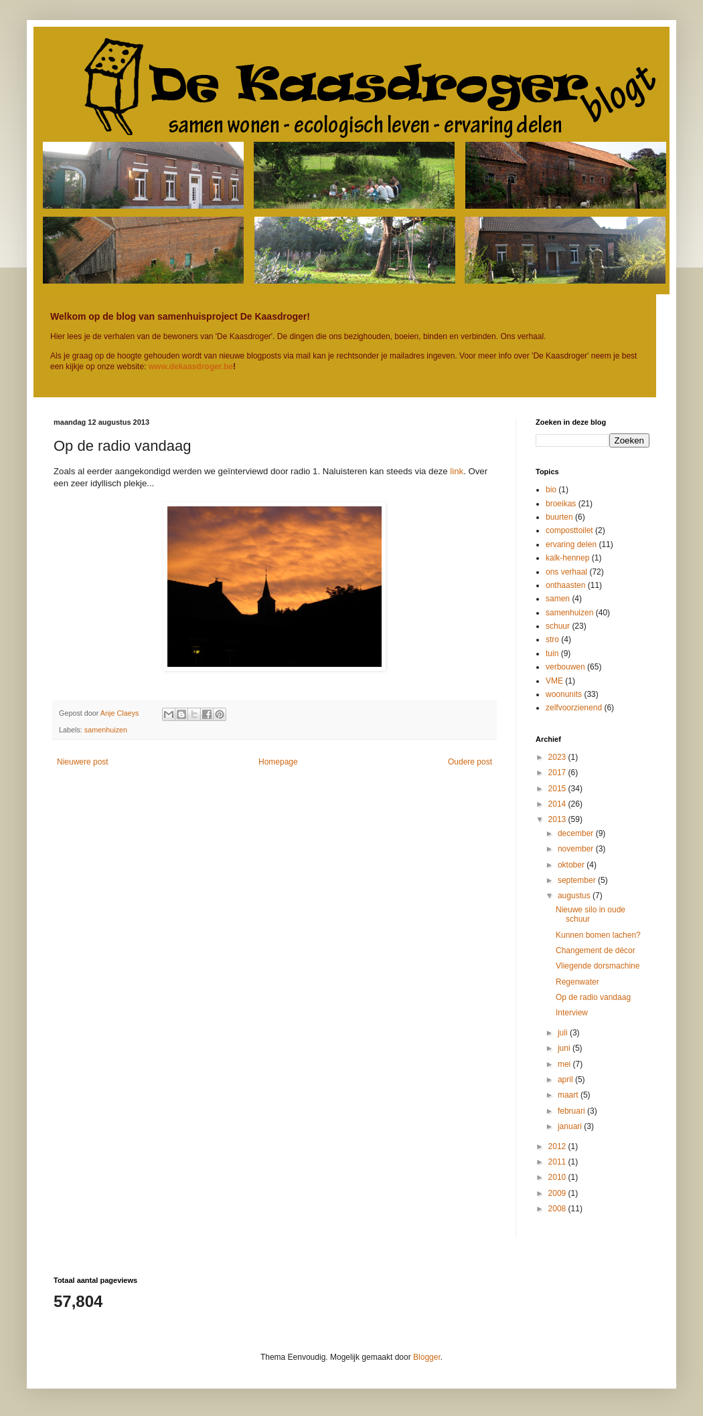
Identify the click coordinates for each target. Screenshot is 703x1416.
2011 (558, 1162)
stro (552, 639)
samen (558, 598)
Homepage (278, 762)
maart (569, 1095)
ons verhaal (566, 572)
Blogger (427, 1357)
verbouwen (565, 667)
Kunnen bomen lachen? (598, 935)
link (456, 471)
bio (551, 489)
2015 (558, 788)
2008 (558, 1208)
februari (572, 1111)
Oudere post (470, 762)
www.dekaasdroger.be (191, 366)
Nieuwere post (82, 762)
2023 (558, 757)
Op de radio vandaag (593, 997)
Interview (572, 1012)
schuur (558, 626)
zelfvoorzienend (574, 707)
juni (565, 1048)
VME (554, 681)
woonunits (564, 694)
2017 (558, 772)
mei (565, 1064)
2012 (558, 1146)
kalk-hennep (567, 558)
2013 (558, 819)
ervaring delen (571, 544)
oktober (572, 865)
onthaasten (565, 585)
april (566, 1079)
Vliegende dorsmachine (597, 966)
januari (571, 1126)
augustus (575, 895)
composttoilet (569, 530)
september (578, 880)
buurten (559, 517)
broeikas (561, 503)
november (577, 848)
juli (564, 1032)
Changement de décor (595, 950)
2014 (558, 804)
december (577, 833)
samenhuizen (105, 730)
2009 (558, 1193)
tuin (552, 653)
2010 (558, 1177)
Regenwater (577, 982)
